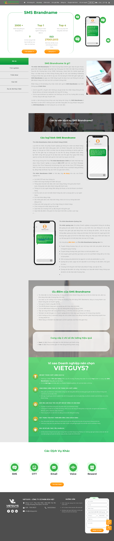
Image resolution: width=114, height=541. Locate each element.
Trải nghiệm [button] (14, 68)
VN (96, 2)
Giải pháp (39, 2)
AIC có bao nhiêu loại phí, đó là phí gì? (72, 507)
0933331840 (51, 507)
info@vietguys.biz (31, 511)
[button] (29, 52)
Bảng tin (63, 2)
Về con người (83, 2)
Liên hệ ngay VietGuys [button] (71, 124)
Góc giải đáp (55, 2)
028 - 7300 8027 (30, 507)
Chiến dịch (47, 2)
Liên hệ (91, 2)
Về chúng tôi (31, 2)
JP (104, 2)
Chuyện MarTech (73, 2)
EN (100, 2)
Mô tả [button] (14, 61)
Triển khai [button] (14, 75)
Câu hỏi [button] (14, 82)
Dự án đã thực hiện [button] (14, 89)
